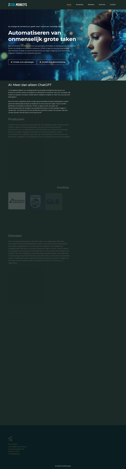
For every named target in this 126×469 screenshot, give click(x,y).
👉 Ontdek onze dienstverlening (52, 62)
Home (69, 4)
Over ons (102, 4)
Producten (79, 4)
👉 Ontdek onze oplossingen (22, 62)
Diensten (91, 4)
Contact (113, 4)
